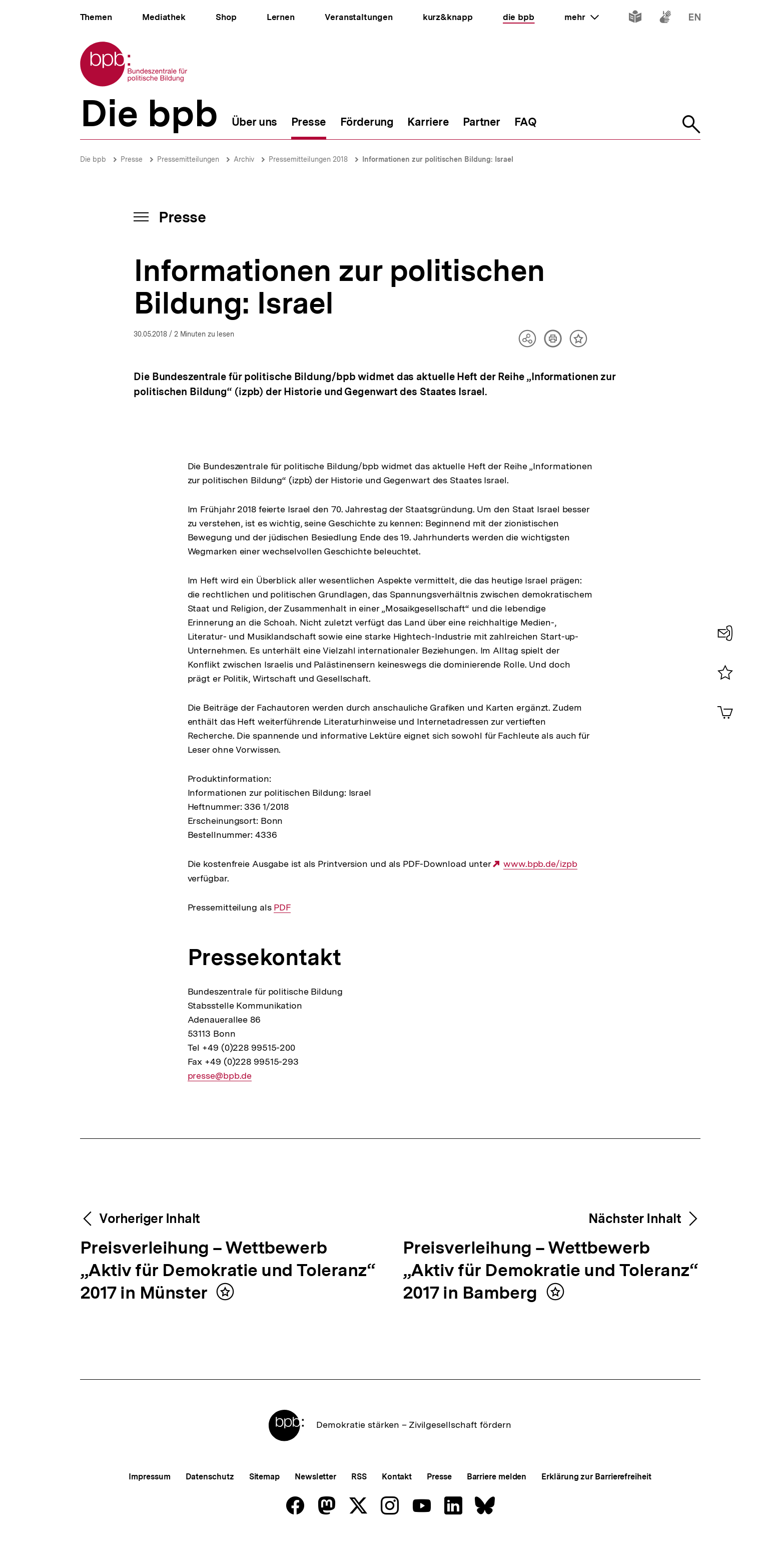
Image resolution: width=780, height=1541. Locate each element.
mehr (581, 17)
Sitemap (264, 1476)
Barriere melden (497, 1476)
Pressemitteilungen (188, 159)
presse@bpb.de (220, 1075)
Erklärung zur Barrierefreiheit (596, 1476)
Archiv (244, 159)
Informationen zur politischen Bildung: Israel (437, 159)
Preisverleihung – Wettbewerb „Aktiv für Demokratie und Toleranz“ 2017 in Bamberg (550, 1271)
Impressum (149, 1476)
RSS (359, 1476)
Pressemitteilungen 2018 (308, 159)
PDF (282, 907)
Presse (132, 159)
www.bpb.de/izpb (540, 863)
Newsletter (315, 1476)
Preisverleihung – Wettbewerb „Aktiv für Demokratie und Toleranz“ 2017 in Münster (228, 1271)
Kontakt (397, 1476)
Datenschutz (210, 1476)
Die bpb (93, 159)
